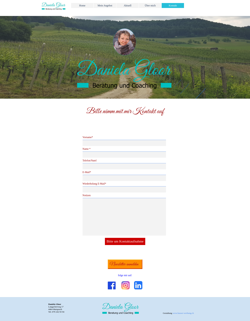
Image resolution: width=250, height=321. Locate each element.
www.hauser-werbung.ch (183, 313)
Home (82, 5)
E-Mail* (87, 172)
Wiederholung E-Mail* (94, 183)
